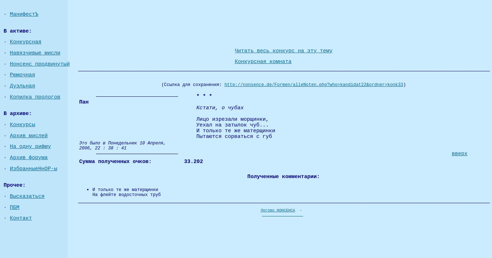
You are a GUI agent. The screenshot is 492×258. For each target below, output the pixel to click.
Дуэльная (22, 86)
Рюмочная (22, 75)
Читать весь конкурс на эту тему (284, 51)
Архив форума (29, 158)
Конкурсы (22, 125)
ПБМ (14, 207)
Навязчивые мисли (35, 53)
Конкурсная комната (263, 61)
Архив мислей (29, 136)
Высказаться (27, 196)
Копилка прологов (35, 97)
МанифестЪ (24, 14)
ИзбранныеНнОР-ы (33, 169)
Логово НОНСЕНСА (278, 210)
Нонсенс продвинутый (40, 64)
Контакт (21, 218)
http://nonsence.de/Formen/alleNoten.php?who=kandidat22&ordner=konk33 (314, 84)
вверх (460, 154)
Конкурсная (26, 42)
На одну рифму (30, 146)
